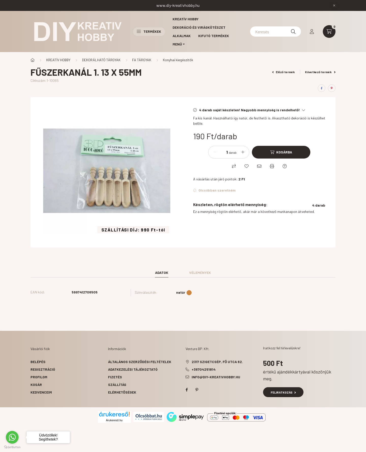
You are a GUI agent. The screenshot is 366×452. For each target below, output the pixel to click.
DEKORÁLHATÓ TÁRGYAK (101, 60)
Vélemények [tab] (200, 272)
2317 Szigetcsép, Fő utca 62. (217, 362)
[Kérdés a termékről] (285, 166)
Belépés (37, 362)
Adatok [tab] (161, 272)
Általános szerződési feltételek (139, 362)
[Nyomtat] (272, 166)
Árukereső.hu (114, 420)
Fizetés (115, 377)
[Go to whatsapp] (12, 437)
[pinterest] (332, 88)
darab (233, 152)
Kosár (36, 384)
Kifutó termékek (213, 36)
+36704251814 (204, 369)
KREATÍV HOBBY (58, 60)
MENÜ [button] (177, 44)
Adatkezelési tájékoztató (133, 369)
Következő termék (320, 72)
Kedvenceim (41, 392)
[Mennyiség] (223, 152)
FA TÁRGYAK (141, 60)
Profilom (38, 377)
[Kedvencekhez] (246, 166)
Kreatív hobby (186, 19)
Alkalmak (182, 36)
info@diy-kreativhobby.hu (216, 377)
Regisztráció (42, 369)
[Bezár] (334, 5)
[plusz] (243, 152)
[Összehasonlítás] (234, 166)
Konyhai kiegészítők (178, 60)
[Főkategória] (32, 60)
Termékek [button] (149, 31)
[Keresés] (275, 31)
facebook (186, 390)
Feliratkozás (283, 392)
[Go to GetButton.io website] (12, 446)
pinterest (197, 390)
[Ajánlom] (259, 166)
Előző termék (283, 72)
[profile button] (312, 31)
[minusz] (215, 152)
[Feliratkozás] (214, 190)
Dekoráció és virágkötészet (199, 27)
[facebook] (321, 88)
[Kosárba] (281, 152)
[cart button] (329, 31)
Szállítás (117, 384)
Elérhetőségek (122, 392)
